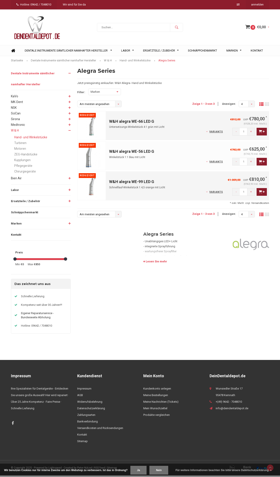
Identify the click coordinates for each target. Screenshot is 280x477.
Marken (233, 52)
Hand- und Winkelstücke (135, 61)
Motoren (20, 150)
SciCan (16, 115)
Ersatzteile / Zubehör (160, 52)
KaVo (14, 98)
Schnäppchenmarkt (202, 52)
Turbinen (20, 144)
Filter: (81, 93)
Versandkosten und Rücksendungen (100, 429)
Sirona (15, 120)
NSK (14, 109)
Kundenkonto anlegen (157, 390)
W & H (108, 61)
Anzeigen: (229, 105)
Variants (216, 133)
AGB (80, 396)
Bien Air (16, 180)
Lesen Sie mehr (155, 263)
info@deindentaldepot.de (232, 409)
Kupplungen (22, 161)
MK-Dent (17, 103)
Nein (159, 470)
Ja (138, 470)
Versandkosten (260, 204)
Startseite (17, 61)
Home (13, 52)
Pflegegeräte (23, 167)
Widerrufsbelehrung (89, 403)
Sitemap (82, 442)
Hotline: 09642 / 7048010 (33, 4)
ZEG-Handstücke (25, 156)
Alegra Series (166, 61)
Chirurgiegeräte (25, 173)
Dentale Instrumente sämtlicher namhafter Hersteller (68, 52)
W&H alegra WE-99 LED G (131, 183)
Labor (127, 52)
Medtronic (18, 126)
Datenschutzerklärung (91, 409)
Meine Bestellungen (155, 396)
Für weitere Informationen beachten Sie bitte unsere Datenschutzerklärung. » (224, 470)
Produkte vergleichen (156, 416)
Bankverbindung (87, 423)
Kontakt (257, 52)
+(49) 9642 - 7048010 (229, 403)
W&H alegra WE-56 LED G (131, 153)
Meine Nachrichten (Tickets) (160, 403)
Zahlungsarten (86, 416)
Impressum (84, 390)
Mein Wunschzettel (155, 409)
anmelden (257, 4)
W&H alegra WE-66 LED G (131, 123)
